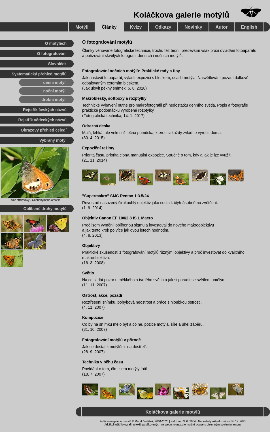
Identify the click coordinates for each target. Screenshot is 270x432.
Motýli (81, 27)
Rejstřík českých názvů (45, 109)
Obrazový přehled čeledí (44, 130)
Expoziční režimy (98, 148)
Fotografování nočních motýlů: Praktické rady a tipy (131, 71)
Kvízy (136, 27)
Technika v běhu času (102, 362)
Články (109, 27)
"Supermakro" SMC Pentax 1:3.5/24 (115, 196)
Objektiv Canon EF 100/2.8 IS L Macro (117, 218)
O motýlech (56, 43)
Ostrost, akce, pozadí (102, 295)
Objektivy (91, 245)
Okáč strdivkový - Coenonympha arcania (34, 200)
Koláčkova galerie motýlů (181, 14)
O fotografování (52, 53)
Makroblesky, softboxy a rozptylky (114, 98)
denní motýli (55, 82)
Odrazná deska (96, 126)
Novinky (193, 27)
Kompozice (92, 317)
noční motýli (55, 91)
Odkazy (163, 27)
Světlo (88, 273)
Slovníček (57, 64)
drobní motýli (54, 99)
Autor (222, 27)
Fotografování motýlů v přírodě (111, 340)
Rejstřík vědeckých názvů (42, 120)
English (249, 27)
